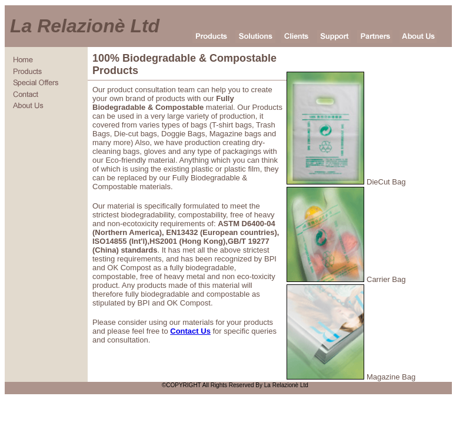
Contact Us (190, 331)
